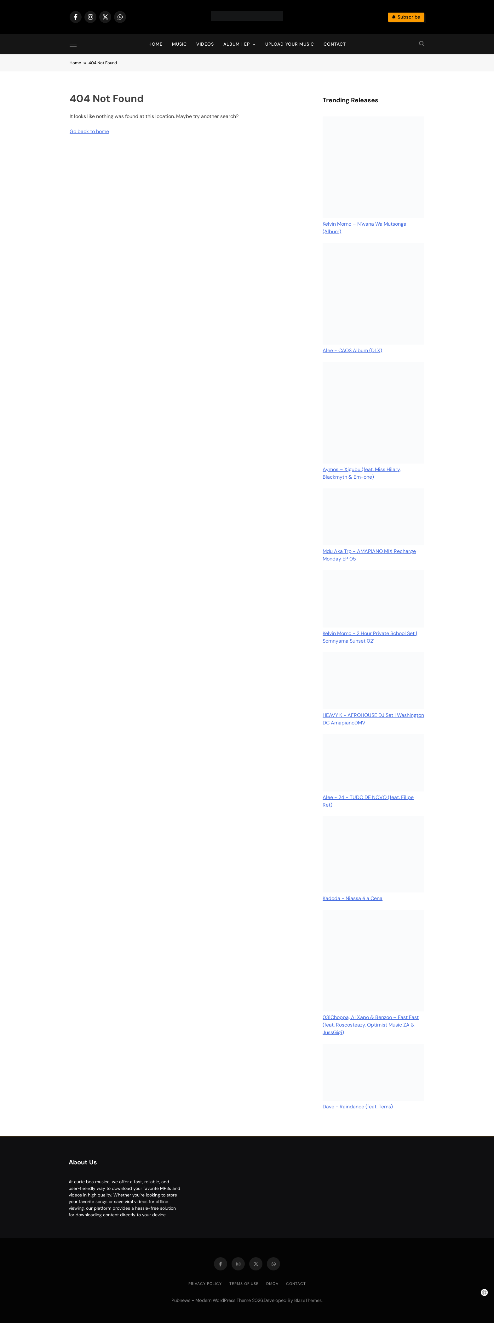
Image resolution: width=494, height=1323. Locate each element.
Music (179, 44)
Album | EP (236, 44)
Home (155, 44)
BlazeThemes (308, 1300)
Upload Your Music (289, 44)
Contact (335, 44)
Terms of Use (244, 1283)
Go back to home (89, 131)
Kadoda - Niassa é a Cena (352, 898)
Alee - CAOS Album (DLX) (352, 350)
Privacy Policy (205, 1283)
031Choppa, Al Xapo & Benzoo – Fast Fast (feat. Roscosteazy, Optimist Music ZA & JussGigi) (371, 1025)
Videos (205, 44)
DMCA (272, 1283)
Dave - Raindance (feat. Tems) (358, 1106)
